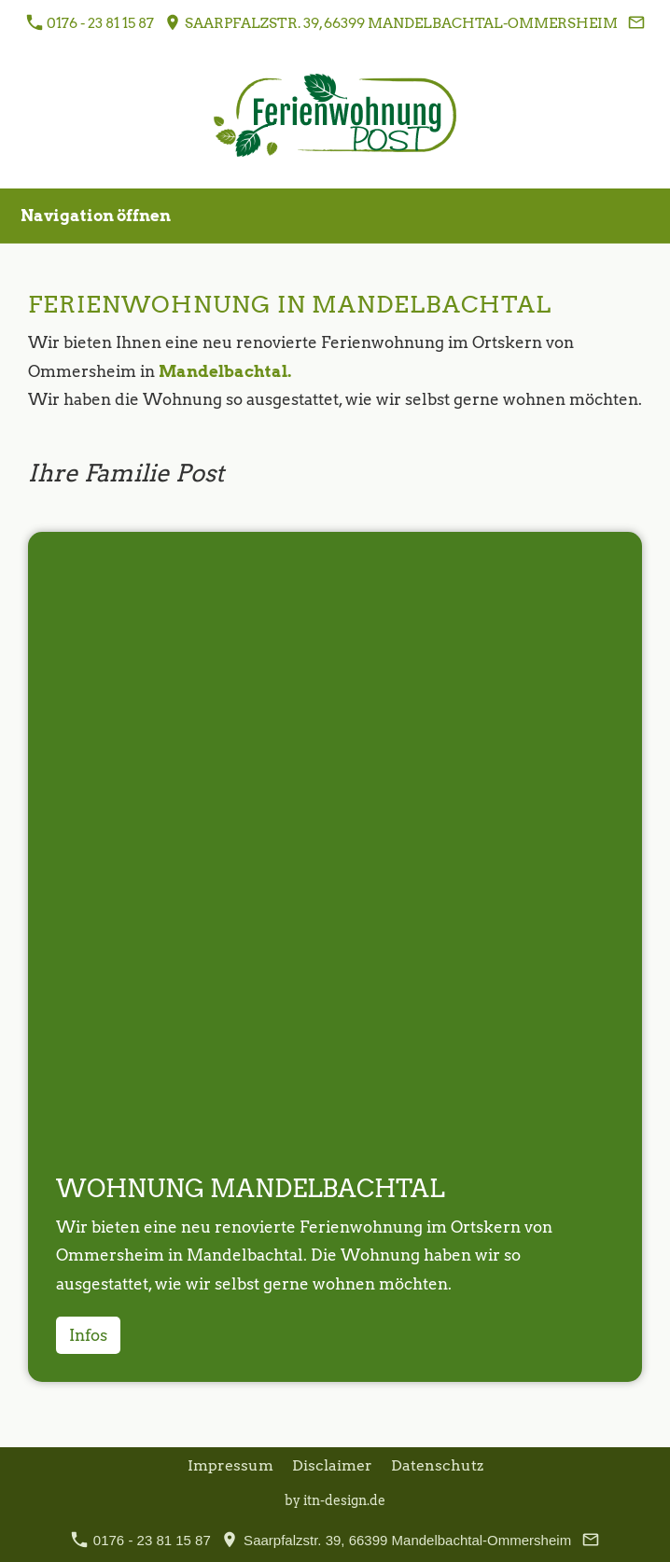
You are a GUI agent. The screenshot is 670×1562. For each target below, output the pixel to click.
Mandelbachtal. (225, 371)
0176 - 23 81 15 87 (90, 23)
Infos (88, 1335)
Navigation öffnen (96, 215)
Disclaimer (332, 1465)
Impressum (230, 1465)
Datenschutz (437, 1465)
